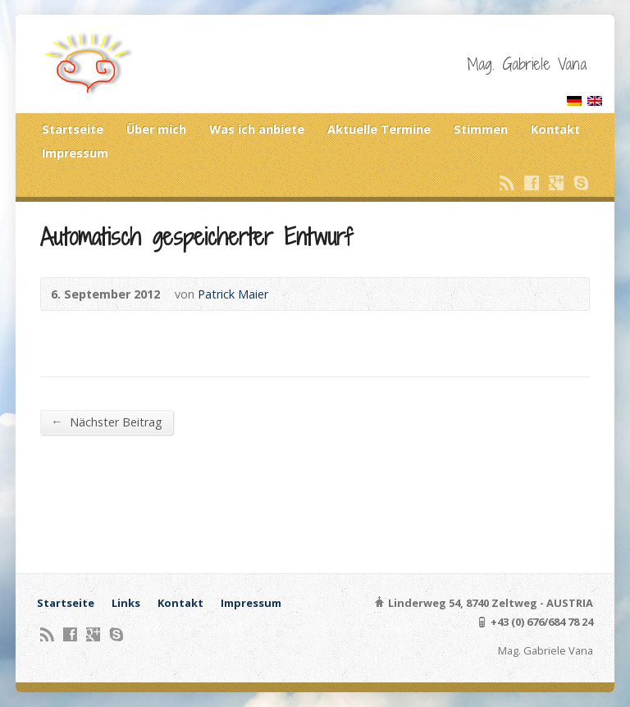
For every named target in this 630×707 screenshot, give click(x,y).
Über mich (156, 129)
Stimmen (481, 129)
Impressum (75, 153)
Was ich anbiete (256, 129)
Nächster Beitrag (106, 421)
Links (126, 602)
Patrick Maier (233, 294)
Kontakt (555, 129)
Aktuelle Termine (379, 129)
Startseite (72, 129)
